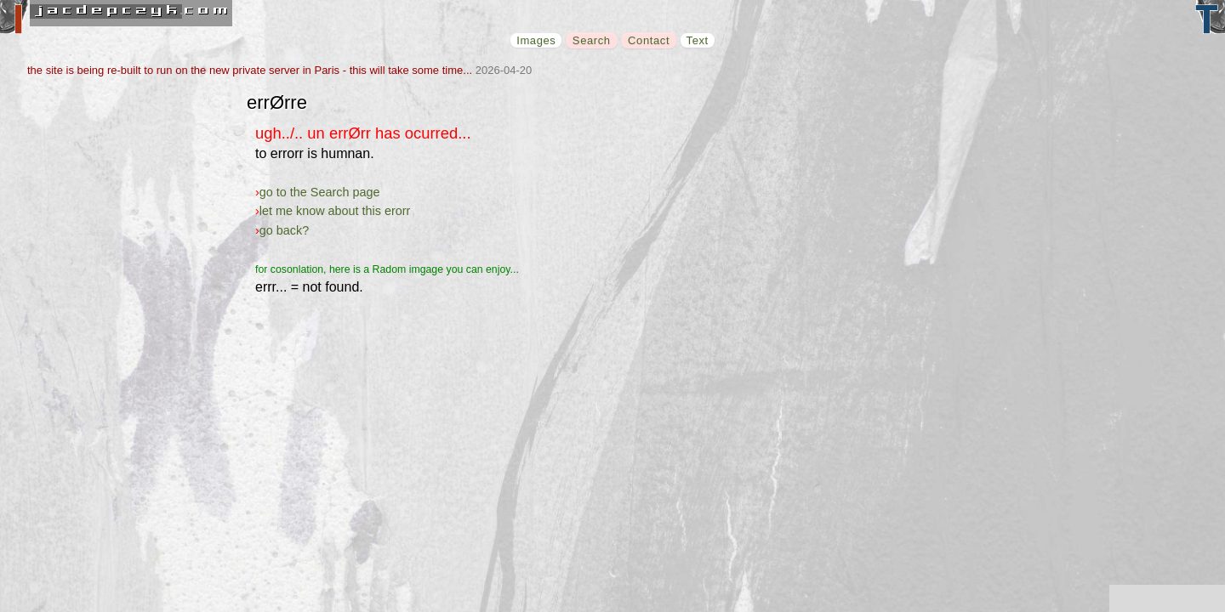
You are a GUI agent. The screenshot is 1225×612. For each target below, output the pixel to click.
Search (592, 40)
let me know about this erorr (335, 211)
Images (536, 40)
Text (698, 40)
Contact (648, 40)
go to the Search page (319, 192)
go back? (284, 230)
